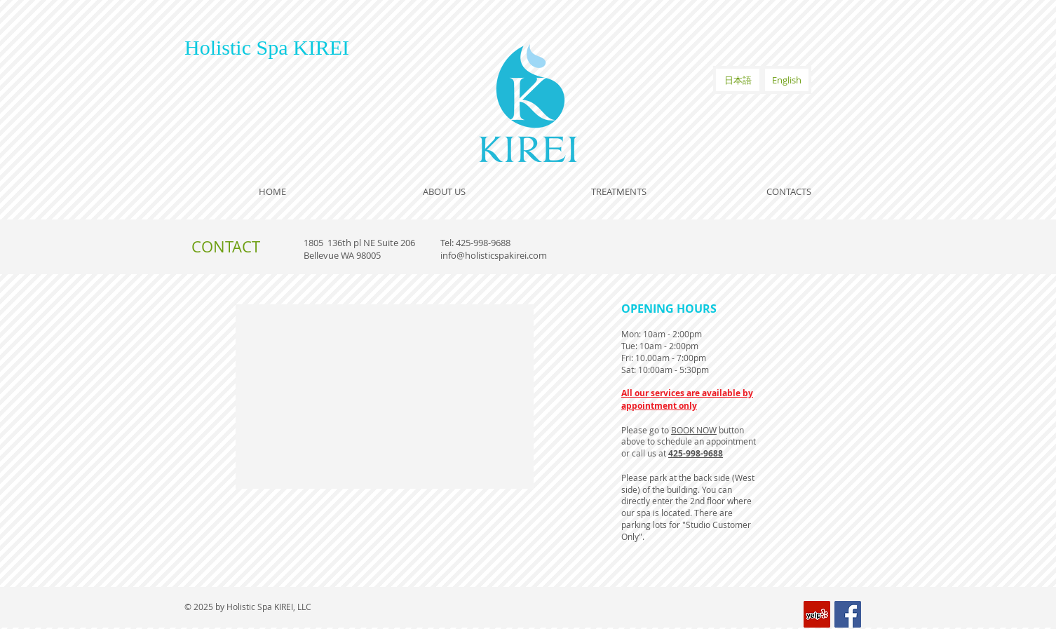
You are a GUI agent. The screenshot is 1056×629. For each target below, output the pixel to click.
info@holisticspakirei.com (493, 255)
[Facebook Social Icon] (847, 614)
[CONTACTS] (789, 191)
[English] (786, 80)
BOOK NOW (694, 429)
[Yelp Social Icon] (817, 614)
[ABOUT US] (444, 191)
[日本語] (737, 80)
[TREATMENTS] (618, 191)
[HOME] (272, 191)
